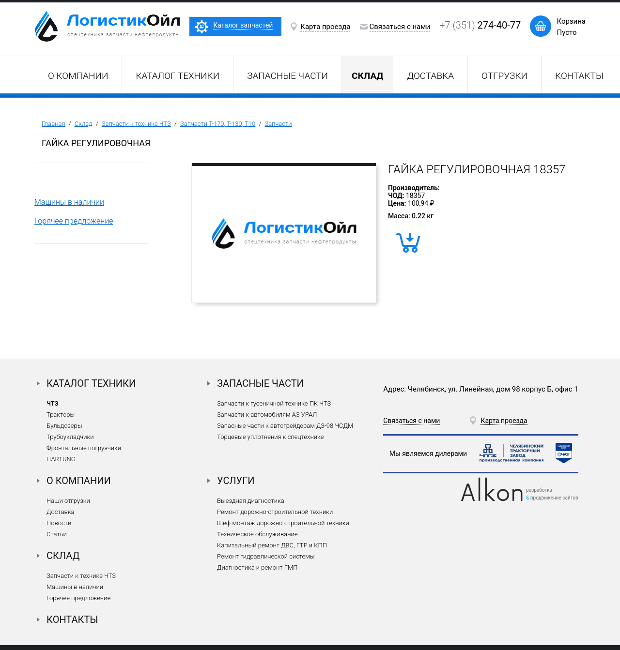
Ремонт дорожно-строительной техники (275, 511)
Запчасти (278, 123)
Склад (84, 123)
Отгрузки (504, 75)
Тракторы (60, 414)
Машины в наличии (69, 202)
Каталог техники (177, 75)
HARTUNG (61, 459)
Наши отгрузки (68, 500)
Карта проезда (325, 26)
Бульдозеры (64, 425)
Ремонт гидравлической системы (265, 556)
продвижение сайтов (554, 497)
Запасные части (287, 75)
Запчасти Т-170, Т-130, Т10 (217, 123)
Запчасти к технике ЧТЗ (136, 123)
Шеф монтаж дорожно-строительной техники (283, 523)
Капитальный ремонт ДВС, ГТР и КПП (272, 545)
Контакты (579, 75)
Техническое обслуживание (257, 534)
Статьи (56, 534)
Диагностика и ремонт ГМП (257, 567)
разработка (539, 490)
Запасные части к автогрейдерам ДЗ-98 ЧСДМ (285, 425)
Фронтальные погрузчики (83, 448)
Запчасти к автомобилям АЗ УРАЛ (267, 414)
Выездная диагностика (250, 500)
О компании (78, 75)
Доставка (430, 75)
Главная (53, 123)
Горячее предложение (73, 221)
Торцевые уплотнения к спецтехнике (270, 436)
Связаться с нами (400, 26)
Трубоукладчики (70, 436)
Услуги (236, 480)
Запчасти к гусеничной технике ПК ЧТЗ (274, 403)
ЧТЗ (52, 403)
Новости (58, 523)
